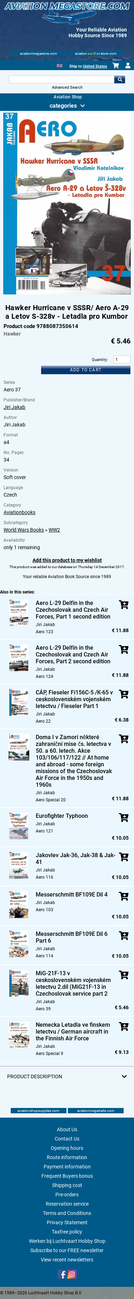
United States (95, 66)
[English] (59, 65)
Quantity (99, 359)
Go (119, 79)
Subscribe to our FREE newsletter (67, 1250)
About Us (67, 1129)
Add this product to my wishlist (67, 560)
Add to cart (85, 369)
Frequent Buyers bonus (67, 1176)
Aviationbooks (19, 512)
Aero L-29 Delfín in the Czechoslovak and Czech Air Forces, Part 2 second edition (73, 654)
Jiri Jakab (14, 407)
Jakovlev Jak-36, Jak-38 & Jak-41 (75, 858)
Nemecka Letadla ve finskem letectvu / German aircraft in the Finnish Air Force (73, 1031)
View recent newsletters (67, 1260)
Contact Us (67, 1139)
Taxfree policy (67, 1232)
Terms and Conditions (67, 1213)
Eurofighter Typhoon (62, 815)
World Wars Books (24, 530)
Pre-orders (67, 1194)
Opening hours (67, 1148)
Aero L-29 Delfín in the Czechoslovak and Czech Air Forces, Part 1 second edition (73, 610)
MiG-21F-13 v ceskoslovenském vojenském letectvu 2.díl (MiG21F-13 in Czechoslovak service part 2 (73, 983)
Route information (67, 1157)
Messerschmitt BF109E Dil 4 (72, 894)
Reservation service (67, 1204)
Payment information (67, 1166)
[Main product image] (66, 293)
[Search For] (62, 79)
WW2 (54, 530)
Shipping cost (67, 1185)
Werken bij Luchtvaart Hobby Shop (67, 1241)
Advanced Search (67, 87)
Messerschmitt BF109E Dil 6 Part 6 (72, 937)
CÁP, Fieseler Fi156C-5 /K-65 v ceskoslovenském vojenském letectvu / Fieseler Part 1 (74, 699)
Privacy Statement (67, 1222)
